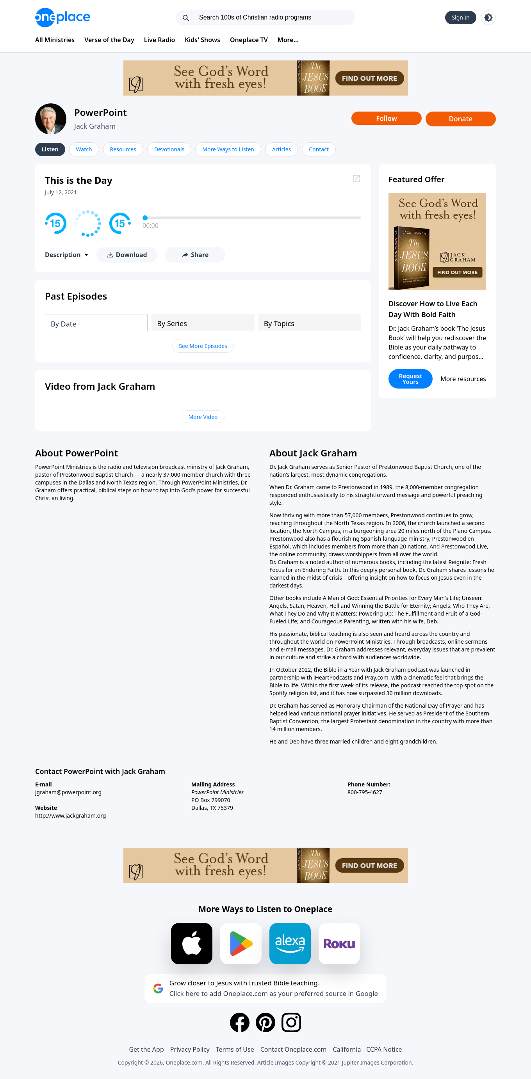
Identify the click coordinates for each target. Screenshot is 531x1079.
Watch (84, 149)
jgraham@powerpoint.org (68, 792)
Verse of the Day (109, 39)
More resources (463, 378)
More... (288, 39)
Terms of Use (235, 1049)
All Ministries (55, 39)
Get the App (146, 1049)
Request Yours (410, 378)
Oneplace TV (249, 39)
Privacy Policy (190, 1049)
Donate (461, 118)
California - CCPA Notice (367, 1049)
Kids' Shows (202, 39)
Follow (386, 118)
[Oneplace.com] (62, 17)
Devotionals (169, 149)
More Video (202, 417)
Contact (319, 149)
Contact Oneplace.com (293, 1049)
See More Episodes (203, 346)
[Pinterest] (265, 1022)
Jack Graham (95, 126)
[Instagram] (291, 1022)
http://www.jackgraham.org (70, 815)
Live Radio (159, 39)
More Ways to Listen (228, 149)
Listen (50, 149)
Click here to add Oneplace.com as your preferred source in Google (273, 993)
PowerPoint (100, 112)
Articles (281, 149)
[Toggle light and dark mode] (488, 17)
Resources (123, 149)
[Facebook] (239, 1022)
